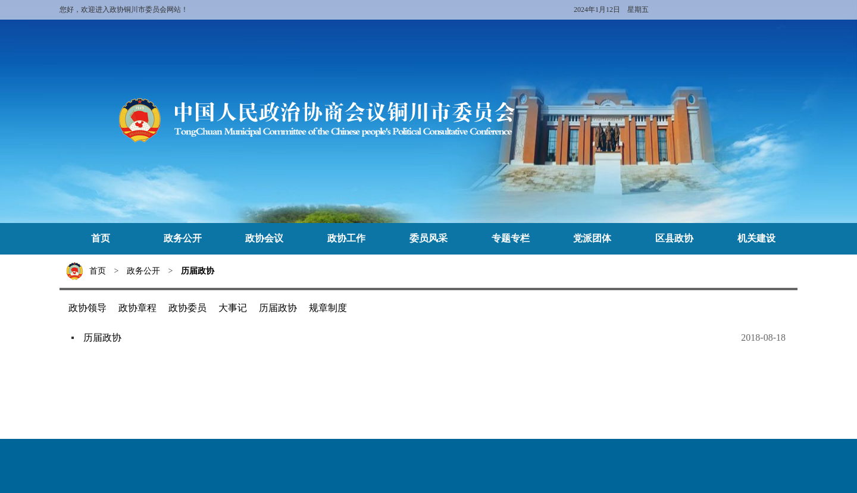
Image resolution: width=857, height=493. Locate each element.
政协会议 (264, 238)
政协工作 (346, 238)
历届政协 (197, 270)
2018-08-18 (763, 337)
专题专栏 (511, 238)
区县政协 (674, 238)
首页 (100, 238)
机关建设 (756, 238)
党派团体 (592, 238)
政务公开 (183, 238)
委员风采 (428, 238)
